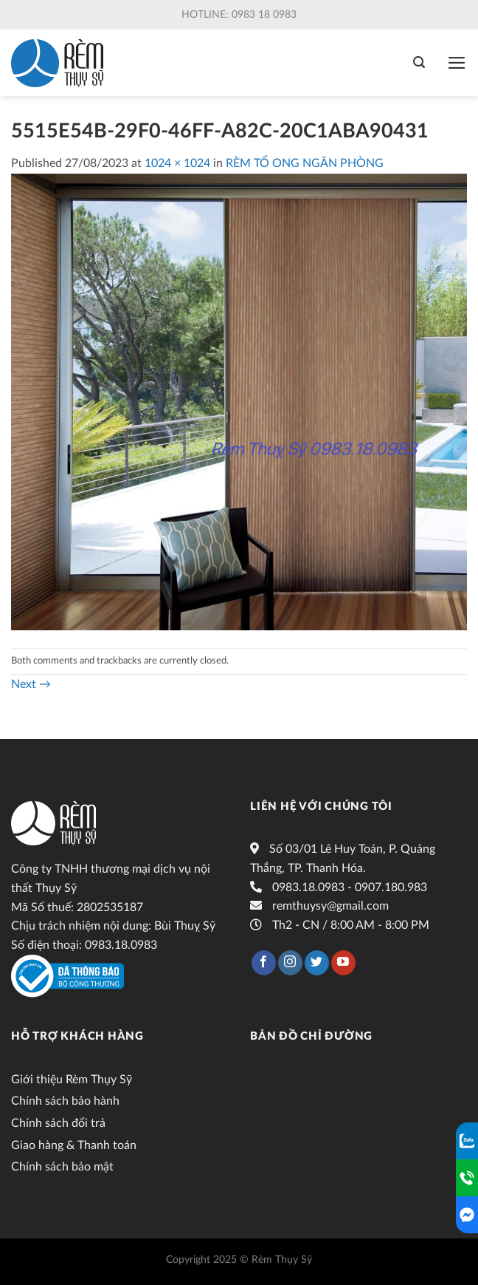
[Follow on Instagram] (290, 962)
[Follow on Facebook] (264, 962)
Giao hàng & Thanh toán (73, 1145)
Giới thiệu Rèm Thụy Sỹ (71, 1079)
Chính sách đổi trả (58, 1123)
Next (31, 684)
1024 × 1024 (177, 163)
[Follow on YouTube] (343, 962)
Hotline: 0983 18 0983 (239, 15)
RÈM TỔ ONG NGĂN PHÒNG (305, 163)
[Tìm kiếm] (419, 62)
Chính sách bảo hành (65, 1101)
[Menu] (457, 63)
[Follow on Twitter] (317, 962)
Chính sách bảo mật (62, 1167)
